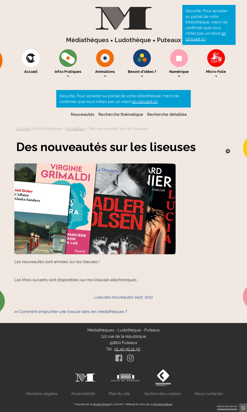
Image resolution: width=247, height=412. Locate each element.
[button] (68, 63)
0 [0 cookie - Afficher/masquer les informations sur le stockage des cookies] (243, 407)
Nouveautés (82, 114)
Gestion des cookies (162, 393)
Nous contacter (209, 393)
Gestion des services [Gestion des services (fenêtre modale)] (227, 407)
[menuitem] (31, 63)
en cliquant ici (145, 101)
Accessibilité (83, 393)
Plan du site (119, 393)
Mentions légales (41, 393)
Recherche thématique (120, 114)
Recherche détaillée (167, 114)
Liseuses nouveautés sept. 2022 (123, 297)
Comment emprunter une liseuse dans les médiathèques (71, 311)
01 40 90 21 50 (127, 349)
